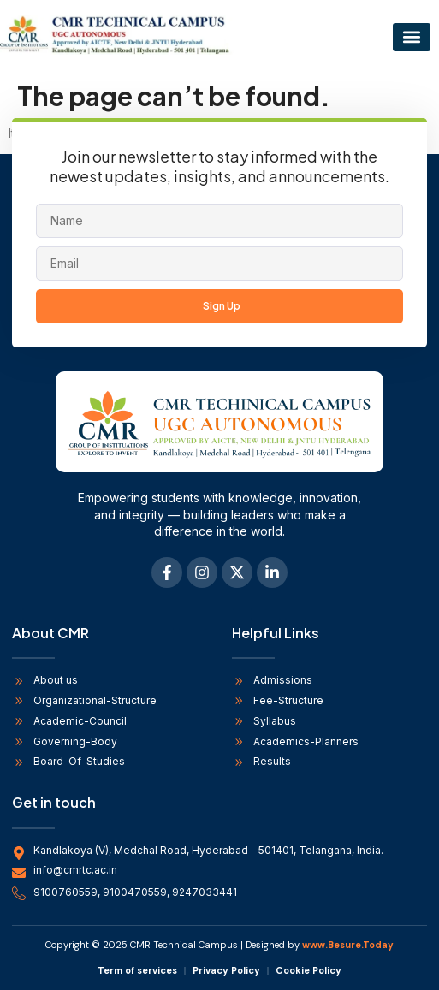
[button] (411, 37)
